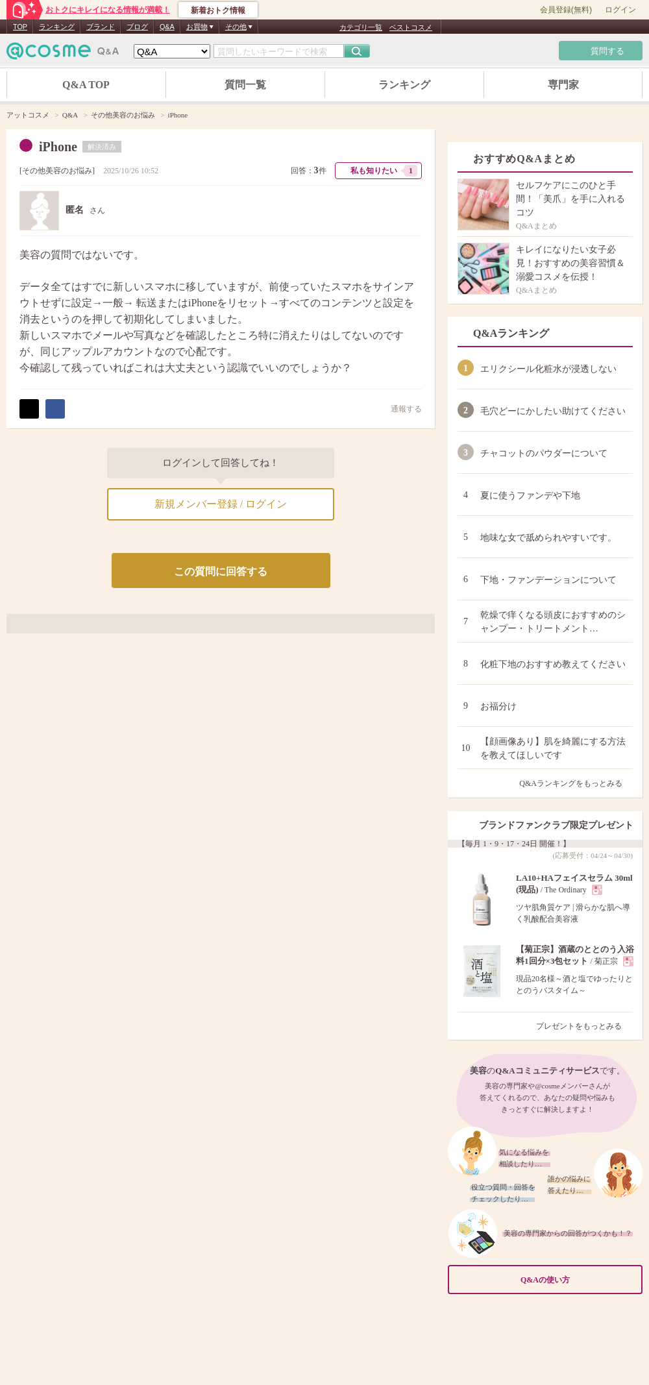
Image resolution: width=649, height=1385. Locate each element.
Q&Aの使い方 (577, 1279)
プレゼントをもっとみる (584, 1026)
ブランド (100, 27)
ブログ (137, 27)
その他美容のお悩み (57, 171)
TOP (20, 27)
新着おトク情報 (218, 10)
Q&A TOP (86, 84)
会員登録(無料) (566, 9)
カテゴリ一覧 (360, 27)
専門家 (563, 84)
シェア (55, 409)
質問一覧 (245, 84)
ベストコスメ (410, 27)
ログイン (620, 9)
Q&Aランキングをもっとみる (576, 783)
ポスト (29, 409)
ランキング (57, 27)
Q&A (167, 27)
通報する (400, 408)
